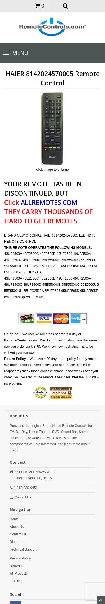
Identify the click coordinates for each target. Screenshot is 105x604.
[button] (65, 6)
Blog (13, 542)
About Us (17, 527)
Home (14, 519)
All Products (19, 573)
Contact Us (23, 497)
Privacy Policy (20, 558)
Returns (16, 566)
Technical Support (23, 549)
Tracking (16, 581)
